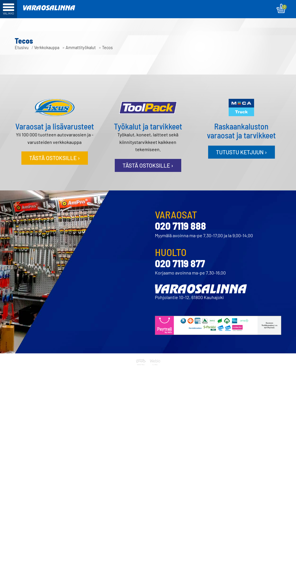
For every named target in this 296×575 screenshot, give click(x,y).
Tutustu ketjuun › (241, 152)
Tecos (107, 47)
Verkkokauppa (46, 47)
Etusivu (22, 47)
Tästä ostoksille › (54, 158)
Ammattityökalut (81, 47)
